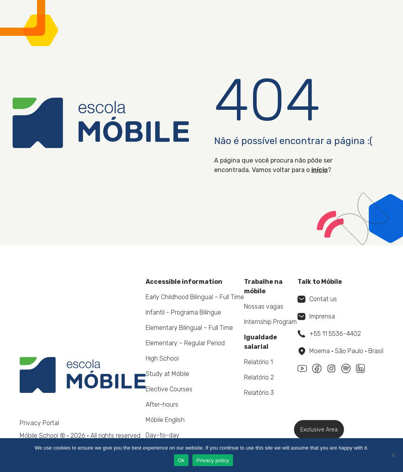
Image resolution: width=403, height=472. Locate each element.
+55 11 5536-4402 (329, 334)
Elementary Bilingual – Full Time (189, 327)
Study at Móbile (167, 374)
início (319, 170)
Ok (181, 460)
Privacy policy (212, 460)
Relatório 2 (259, 377)
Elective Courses (169, 389)
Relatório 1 (258, 362)
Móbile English (165, 420)
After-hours (162, 404)
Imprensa (316, 316)
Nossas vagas (263, 306)
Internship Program (270, 322)
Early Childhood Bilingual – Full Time (195, 297)
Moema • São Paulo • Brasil (340, 351)
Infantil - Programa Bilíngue (183, 312)
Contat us (317, 299)
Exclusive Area (319, 429)
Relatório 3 (259, 392)
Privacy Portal (39, 423)
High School (162, 358)
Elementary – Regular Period (185, 343)
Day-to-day (162, 435)
